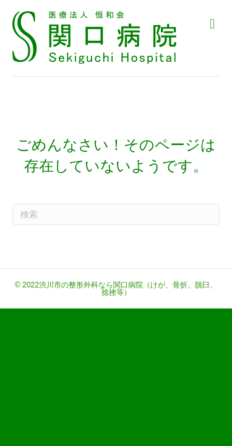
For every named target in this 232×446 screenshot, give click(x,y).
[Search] (116, 214)
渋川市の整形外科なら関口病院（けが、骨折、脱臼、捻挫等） (128, 289)
